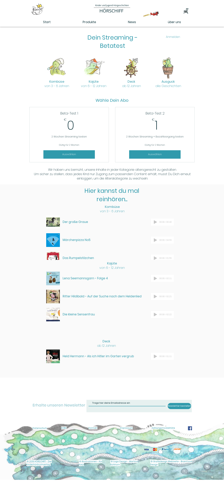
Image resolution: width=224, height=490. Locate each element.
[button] (189, 11)
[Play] (155, 222)
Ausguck (168, 83)
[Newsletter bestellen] (179, 406)
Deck (131, 83)
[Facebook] (190, 428)
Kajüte (93, 83)
